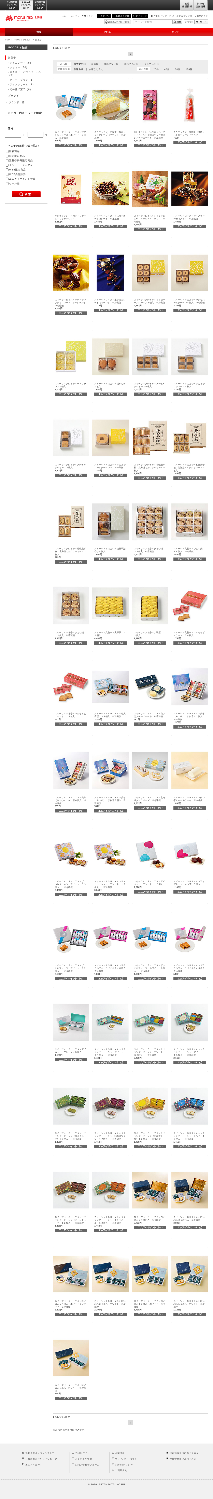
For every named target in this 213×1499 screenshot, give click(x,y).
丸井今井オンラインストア (26, 5)
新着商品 (14, 151)
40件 (167, 69)
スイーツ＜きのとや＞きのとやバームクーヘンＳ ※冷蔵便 (110, 467)
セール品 (14, 183)
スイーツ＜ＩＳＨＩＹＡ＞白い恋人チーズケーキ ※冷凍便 (149, 716)
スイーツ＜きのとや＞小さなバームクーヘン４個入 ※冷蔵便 (189, 302)
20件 (156, 69)
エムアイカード (33, 1464)
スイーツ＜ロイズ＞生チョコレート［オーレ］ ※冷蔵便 (110, 302)
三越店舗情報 (187, 5)
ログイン (104, 16)
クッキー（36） (19, 67)
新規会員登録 (122, 16)
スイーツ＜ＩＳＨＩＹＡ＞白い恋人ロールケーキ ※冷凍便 (189, 800)
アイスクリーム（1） (22, 84)
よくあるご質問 (83, 1459)
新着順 (95, 64)
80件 (177, 69)
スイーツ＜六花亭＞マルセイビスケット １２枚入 (70, 716)
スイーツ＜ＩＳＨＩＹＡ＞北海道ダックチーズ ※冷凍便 (149, 800)
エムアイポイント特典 (22, 178)
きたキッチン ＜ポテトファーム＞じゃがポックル (70, 219)
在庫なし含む (96, 69)
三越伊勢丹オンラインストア (12, 5)
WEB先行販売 (17, 174)
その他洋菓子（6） (21, 89)
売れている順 (151, 64)
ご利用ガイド (160, 16)
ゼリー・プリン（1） (22, 79)
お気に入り (202, 16)
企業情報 (120, 1453)
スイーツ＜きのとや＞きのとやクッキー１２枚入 (70, 467)
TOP (7, 40)
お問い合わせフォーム (87, 1464)
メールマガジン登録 (182, 16)
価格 (10, 128)
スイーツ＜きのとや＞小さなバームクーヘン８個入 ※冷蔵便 (149, 302)
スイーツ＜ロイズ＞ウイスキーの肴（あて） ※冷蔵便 (189, 219)
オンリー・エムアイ (21, 165)
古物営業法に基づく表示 (183, 1459)
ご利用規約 (121, 1470)
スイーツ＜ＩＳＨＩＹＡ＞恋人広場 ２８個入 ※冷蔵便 (110, 716)
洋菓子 (38, 40)
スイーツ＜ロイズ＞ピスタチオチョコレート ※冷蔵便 (110, 219)
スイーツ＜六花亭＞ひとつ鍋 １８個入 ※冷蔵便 (189, 551)
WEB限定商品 (17, 169)
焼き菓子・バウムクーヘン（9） (24, 73)
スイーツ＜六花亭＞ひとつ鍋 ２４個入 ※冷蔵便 (149, 551)
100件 (189, 69)
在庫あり (78, 69)
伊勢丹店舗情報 (201, 5)
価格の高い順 (131, 64)
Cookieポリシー (124, 1464)
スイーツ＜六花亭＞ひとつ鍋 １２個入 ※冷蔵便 (70, 635)
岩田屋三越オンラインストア (40, 5)
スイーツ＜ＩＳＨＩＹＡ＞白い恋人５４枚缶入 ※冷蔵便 (149, 1220)
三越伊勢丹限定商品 (21, 160)
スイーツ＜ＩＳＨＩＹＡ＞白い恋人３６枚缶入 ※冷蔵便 (189, 1220)
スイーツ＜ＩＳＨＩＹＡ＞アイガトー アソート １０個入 (149, 884)
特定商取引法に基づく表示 (184, 1453)
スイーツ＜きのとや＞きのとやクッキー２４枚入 (189, 386)
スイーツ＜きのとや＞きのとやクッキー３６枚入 (149, 386)
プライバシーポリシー (127, 1459)
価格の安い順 (111, 64)
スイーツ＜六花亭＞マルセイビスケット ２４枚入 (189, 635)
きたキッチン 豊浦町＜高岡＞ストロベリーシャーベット (189, 135)
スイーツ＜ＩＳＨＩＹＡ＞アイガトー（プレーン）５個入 (70, 1052)
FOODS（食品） (22, 40)
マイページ (141, 16)
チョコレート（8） (21, 62)
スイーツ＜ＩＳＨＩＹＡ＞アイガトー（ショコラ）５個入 (189, 884)
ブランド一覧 (17, 102)
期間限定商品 (17, 156)
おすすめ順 (80, 64)
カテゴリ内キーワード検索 (25, 113)
